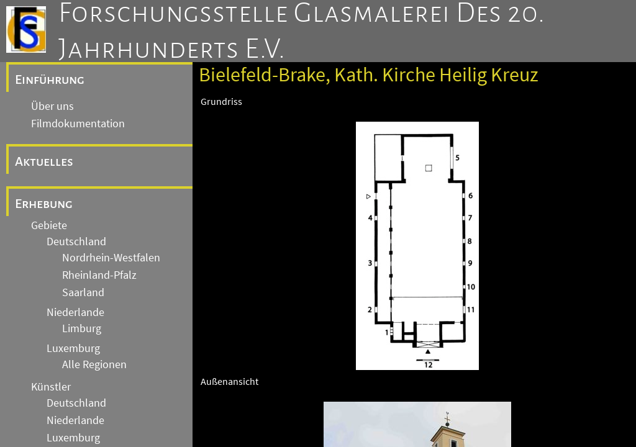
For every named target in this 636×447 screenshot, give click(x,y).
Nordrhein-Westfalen (111, 257)
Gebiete (49, 225)
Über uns (52, 106)
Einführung (49, 79)
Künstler (51, 387)
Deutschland (76, 241)
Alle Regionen (94, 364)
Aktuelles (44, 161)
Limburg (81, 328)
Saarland (83, 292)
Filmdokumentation (78, 123)
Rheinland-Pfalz (99, 275)
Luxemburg (73, 348)
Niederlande (75, 312)
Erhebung (44, 203)
